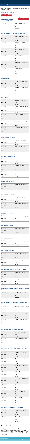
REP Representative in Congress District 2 (7, 20)
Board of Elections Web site (12, 439)
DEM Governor (5, 97)
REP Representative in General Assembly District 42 (15, 289)
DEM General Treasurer (7, 250)
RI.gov (22, 439)
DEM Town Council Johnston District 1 (12, 329)
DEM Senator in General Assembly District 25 (13, 269)
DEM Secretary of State (7, 194)
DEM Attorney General (7, 225)
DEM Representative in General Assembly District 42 (15, 303)
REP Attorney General (7, 213)
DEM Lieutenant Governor (8, 156)
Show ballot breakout (24, 18)
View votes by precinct (6, 14)
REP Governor (5, 78)
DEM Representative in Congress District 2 (13, 33)
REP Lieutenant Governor (8, 137)
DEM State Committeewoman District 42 (12, 407)
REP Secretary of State (7, 181)
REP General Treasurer (7, 238)
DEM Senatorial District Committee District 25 (14, 348)
